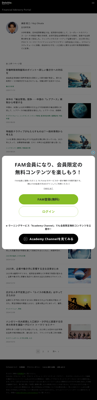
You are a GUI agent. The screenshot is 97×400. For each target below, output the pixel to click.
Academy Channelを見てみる (52, 239)
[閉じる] (93, 152)
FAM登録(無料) (48, 199)
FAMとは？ (48, 188)
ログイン (48, 211)
